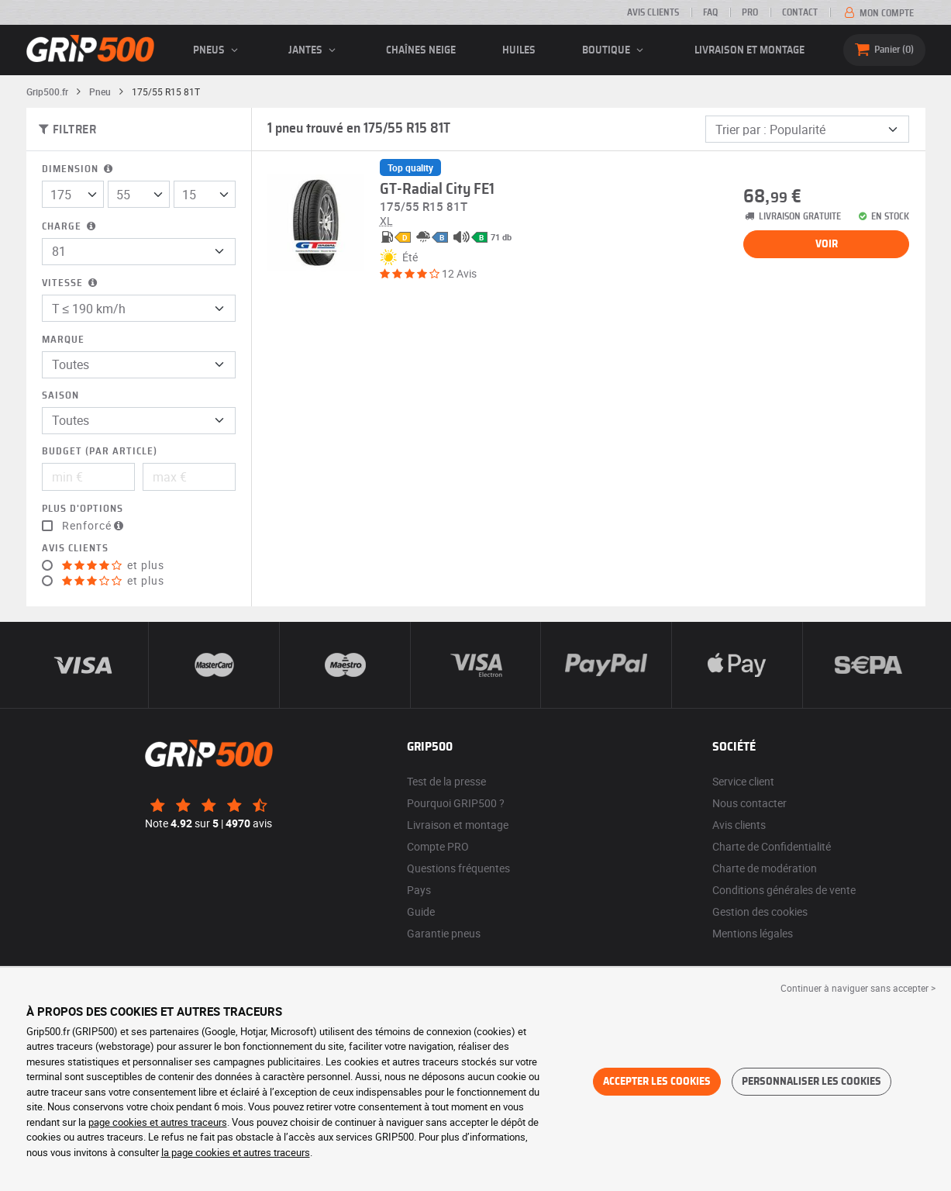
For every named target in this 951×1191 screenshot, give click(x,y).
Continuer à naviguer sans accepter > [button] (857, 988)
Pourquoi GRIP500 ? (456, 803)
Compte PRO (438, 846)
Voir (826, 244)
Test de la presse (446, 781)
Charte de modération (764, 868)
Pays (419, 889)
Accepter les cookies (657, 1081)
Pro (750, 12)
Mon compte (878, 13)
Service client (743, 781)
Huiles (519, 50)
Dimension (78, 169)
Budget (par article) (99, 452)
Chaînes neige (421, 50)
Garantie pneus (444, 933)
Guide (421, 911)
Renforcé (94, 525)
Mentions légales (752, 933)
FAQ (710, 12)
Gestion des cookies (760, 911)
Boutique (615, 50)
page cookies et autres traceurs (157, 1122)
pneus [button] (218, 50)
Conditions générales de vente (784, 889)
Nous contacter (749, 803)
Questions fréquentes (458, 868)
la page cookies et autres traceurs (235, 1152)
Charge (70, 227)
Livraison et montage (749, 50)
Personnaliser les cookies (811, 1081)
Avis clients (653, 12)
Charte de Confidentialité (771, 846)
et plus (113, 565)
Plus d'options (82, 509)
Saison (60, 396)
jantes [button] (314, 50)
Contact (800, 12)
